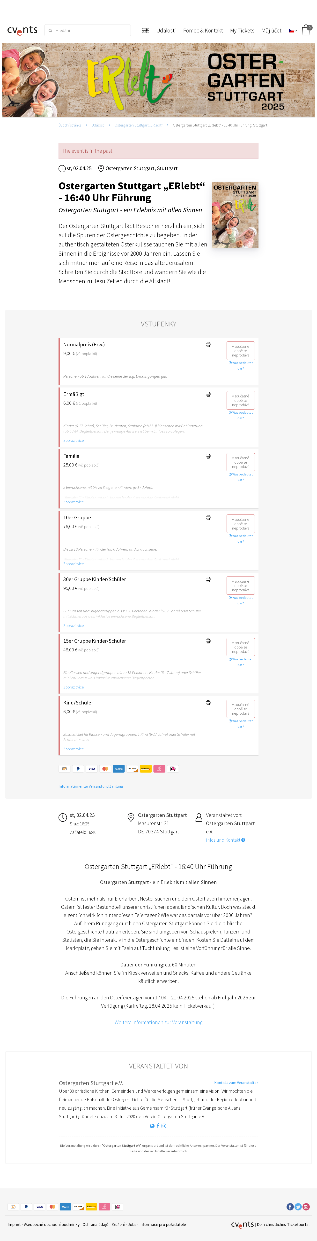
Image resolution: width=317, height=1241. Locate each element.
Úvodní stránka (70, 125)
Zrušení (118, 1224)
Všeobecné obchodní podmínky (52, 1224)
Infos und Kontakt (225, 840)
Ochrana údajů (95, 1224)
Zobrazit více (73, 440)
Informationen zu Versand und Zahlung (91, 786)
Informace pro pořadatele (162, 1224)
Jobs (132, 1224)
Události (98, 125)
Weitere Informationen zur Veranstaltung (158, 1022)
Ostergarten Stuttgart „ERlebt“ (139, 125)
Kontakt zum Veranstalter (236, 1082)
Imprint (14, 1224)
